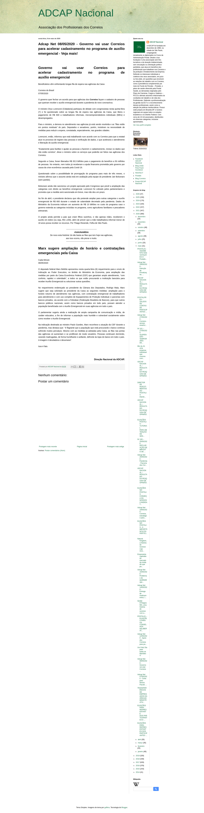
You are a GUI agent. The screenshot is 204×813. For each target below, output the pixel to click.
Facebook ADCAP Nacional (139, 161)
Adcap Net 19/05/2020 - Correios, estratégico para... (142, 513)
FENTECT (139, 173)
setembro (141, 231)
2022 (138, 207)
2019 (138, 756)
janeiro (140, 752)
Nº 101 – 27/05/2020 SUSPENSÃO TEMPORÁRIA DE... (142, 336)
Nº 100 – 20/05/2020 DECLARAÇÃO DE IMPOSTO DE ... (142, 445)
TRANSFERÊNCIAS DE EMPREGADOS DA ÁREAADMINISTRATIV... (142, 695)
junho (140, 243)
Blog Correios (140, 179)
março (140, 743)
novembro (141, 222)
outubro (141, 227)
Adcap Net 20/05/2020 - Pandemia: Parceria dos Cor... (142, 460)
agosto (140, 236)
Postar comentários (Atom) (55, 451)
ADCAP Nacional (76, 13)
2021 (138, 211)
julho (140, 239)
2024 (138, 200)
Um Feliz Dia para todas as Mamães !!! (142, 651)
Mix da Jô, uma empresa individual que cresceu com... (142, 352)
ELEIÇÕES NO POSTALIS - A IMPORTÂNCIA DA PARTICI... (142, 528)
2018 (138, 759)
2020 (138, 214)
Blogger (124, 807)
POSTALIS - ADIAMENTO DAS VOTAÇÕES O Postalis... (142, 254)
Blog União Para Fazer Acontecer (139, 168)
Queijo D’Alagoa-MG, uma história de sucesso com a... (142, 607)
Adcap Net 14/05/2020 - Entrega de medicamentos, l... (142, 591)
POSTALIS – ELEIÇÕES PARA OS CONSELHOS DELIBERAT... (142, 623)
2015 (138, 769)
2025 (138, 197)
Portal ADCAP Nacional (140, 182)
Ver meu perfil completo (142, 125)
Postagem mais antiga (115, 447)
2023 (138, 204)
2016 (138, 766)
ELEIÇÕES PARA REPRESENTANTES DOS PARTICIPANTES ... (142, 729)
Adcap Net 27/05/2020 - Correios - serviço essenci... (142, 320)
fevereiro (141, 746)
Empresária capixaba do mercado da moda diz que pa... (141, 560)
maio (140, 246)
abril (140, 740)
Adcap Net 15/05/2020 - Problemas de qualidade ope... (142, 576)
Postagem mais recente (48, 447)
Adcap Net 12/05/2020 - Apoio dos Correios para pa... (142, 639)
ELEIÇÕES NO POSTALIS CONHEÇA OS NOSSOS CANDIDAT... (142, 496)
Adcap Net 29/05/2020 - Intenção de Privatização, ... (142, 268)
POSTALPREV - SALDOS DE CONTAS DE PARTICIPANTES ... (142, 304)
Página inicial (82, 447)
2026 (138, 194)
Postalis (138, 176)
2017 (138, 762)
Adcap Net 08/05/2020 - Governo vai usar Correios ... (142, 665)
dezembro (141, 217)
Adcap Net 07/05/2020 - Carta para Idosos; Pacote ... (142, 680)
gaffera (107, 807)
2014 (138, 772)
